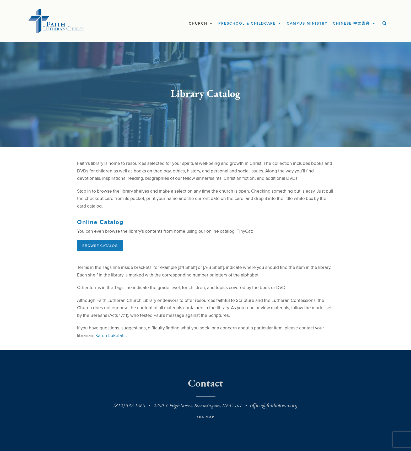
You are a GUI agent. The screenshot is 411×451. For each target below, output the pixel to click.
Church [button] (198, 23)
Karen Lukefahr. (111, 335)
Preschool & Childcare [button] (247, 23)
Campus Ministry (307, 23)
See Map (205, 417)
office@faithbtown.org (273, 405)
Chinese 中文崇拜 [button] (351, 23)
